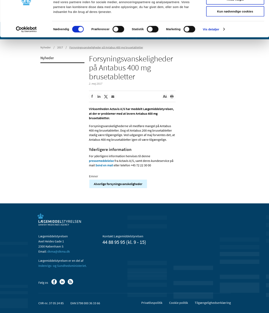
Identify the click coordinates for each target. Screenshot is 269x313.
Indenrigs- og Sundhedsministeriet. (62, 266)
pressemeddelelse (101, 161)
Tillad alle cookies (235, 10)
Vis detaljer (211, 51)
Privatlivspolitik (151, 303)
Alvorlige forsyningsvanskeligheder (118, 184)
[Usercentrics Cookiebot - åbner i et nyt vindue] (26, 52)
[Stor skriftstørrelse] (165, 96)
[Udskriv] (172, 96)
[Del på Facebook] (92, 96)
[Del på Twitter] (106, 96)
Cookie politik (178, 303)
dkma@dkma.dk (58, 251)
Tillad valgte (235, 22)
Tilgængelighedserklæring (213, 303)
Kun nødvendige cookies (235, 34)
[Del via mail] (113, 96)
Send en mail (104, 165)
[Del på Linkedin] (99, 96)
